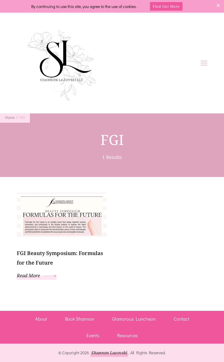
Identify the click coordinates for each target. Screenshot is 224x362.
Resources (127, 335)
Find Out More (166, 6)
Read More (37, 275)
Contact (181, 319)
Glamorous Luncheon (134, 319)
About (41, 319)
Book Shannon (79, 319)
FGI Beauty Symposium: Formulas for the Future (60, 258)
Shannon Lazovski (109, 353)
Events (92, 335)
